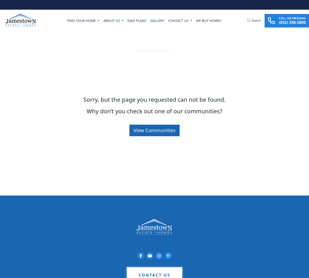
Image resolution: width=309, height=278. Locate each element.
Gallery (157, 20)
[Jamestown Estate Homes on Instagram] (159, 255)
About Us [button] (112, 20)
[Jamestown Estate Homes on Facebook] (140, 255)
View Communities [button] (154, 130)
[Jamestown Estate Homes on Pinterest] (168, 255)
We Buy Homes (208, 20)
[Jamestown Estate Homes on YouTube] (150, 255)
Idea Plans (136, 20)
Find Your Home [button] (82, 20)
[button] (254, 21)
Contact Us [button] (178, 20)
